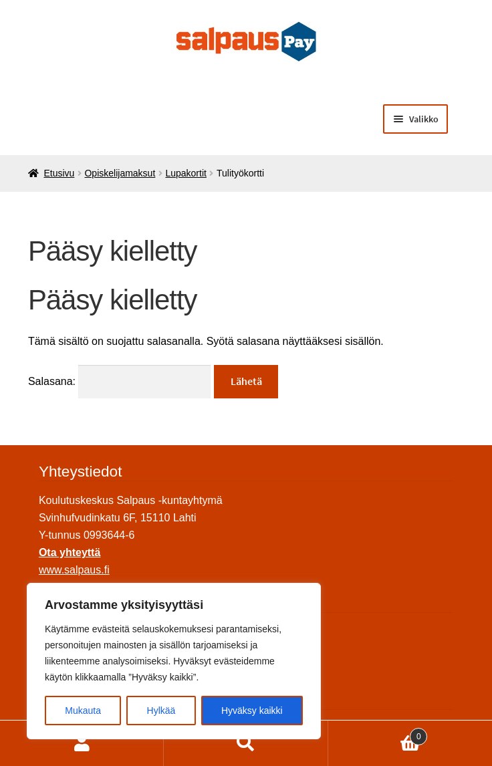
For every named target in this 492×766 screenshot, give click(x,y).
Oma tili (82, 743)
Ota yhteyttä (69, 552)
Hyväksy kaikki (252, 710)
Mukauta (83, 710)
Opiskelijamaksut (119, 173)
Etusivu (58, 173)
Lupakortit (185, 173)
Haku (246, 743)
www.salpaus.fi (74, 570)
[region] (174, 661)
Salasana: (119, 381)
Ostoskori (378, 734)
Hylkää (161, 710)
